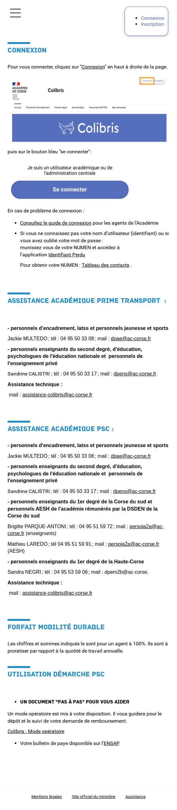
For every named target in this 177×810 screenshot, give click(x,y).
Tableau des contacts (105, 265)
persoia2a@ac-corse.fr (133, 544)
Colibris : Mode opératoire (36, 731)
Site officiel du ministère (93, 796)
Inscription (152, 24)
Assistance (135, 796)
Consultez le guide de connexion (55, 223)
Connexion (152, 18)
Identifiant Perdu (66, 255)
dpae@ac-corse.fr (131, 338)
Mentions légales (46, 796)
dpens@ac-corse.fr (135, 373)
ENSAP (111, 743)
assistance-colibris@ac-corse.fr (57, 394)
